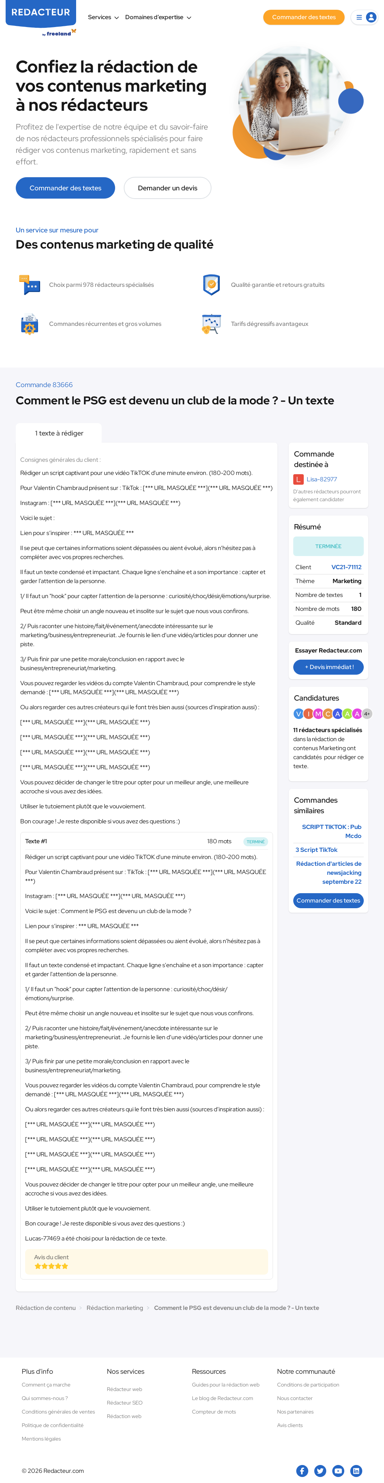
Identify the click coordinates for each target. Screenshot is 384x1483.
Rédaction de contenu (46, 1308)
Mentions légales (41, 1438)
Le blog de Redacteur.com (222, 1398)
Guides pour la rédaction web (226, 1384)
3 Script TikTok (317, 850)
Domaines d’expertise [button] (158, 17)
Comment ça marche (46, 1384)
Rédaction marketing (115, 1308)
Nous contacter (295, 1398)
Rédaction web (124, 1416)
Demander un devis (167, 188)
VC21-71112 (347, 567)
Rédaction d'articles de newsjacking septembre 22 (329, 873)
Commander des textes (65, 188)
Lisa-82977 (322, 479)
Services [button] (103, 17)
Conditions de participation (308, 1384)
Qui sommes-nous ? (45, 1398)
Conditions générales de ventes (58, 1411)
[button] (364, 17)
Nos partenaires (295, 1411)
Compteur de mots (214, 1411)
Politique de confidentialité (53, 1425)
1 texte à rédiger (59, 433)
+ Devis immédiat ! (329, 667)
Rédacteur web (124, 1389)
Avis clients (290, 1425)
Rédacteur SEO (124, 1402)
